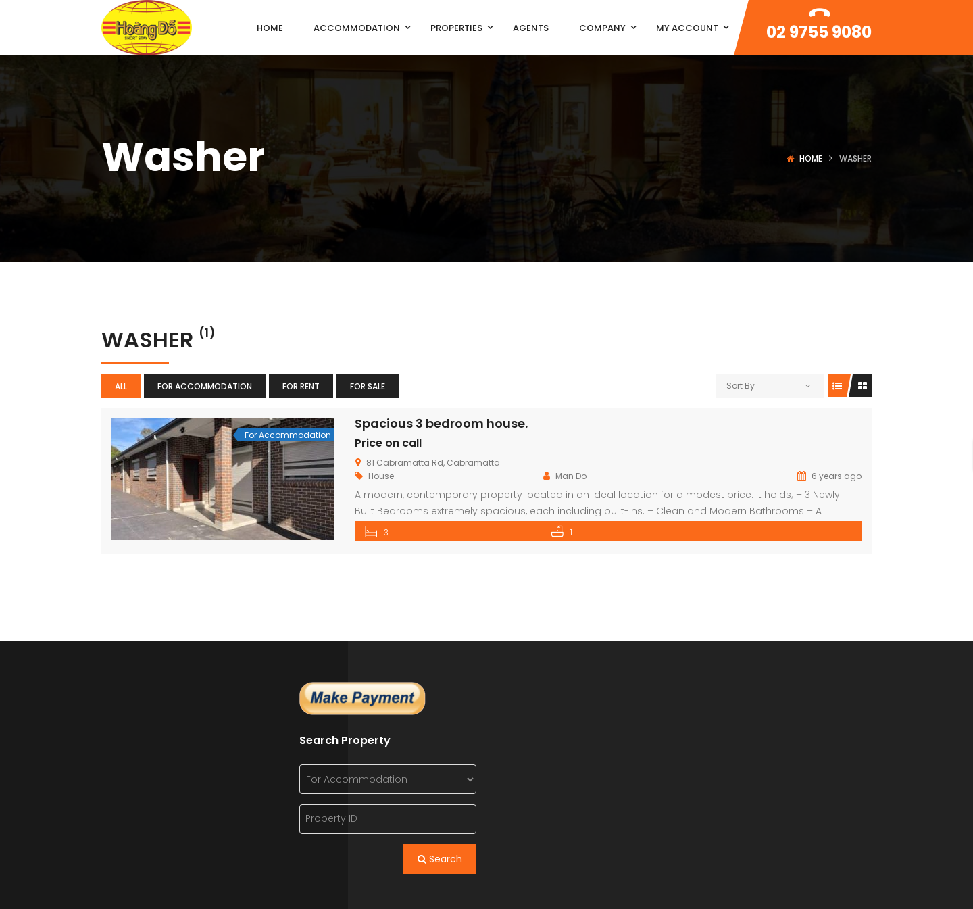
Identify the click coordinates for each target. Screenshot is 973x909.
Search (440, 858)
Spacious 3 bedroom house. (441, 423)
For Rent (301, 386)
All (121, 386)
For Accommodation (204, 386)
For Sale (367, 386)
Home (810, 158)
